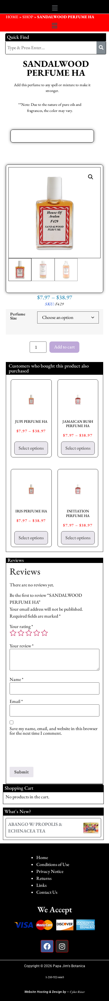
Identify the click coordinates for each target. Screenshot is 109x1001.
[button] (55, 8)
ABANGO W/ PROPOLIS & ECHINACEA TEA (35, 827)
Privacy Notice (49, 871)
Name (17, 679)
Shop (27, 16)
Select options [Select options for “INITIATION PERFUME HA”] (77, 538)
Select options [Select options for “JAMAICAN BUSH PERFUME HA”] (77, 448)
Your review (22, 646)
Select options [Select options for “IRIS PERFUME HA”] (31, 538)
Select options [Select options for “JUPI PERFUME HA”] (31, 448)
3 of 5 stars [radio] (28, 632)
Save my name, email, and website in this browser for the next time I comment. (54, 731)
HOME (12, 16)
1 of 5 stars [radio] (13, 632)
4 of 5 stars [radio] (36, 632)
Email (16, 701)
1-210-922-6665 (54, 977)
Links (41, 885)
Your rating (21, 626)
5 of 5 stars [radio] (44, 632)
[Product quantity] (38, 347)
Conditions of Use (52, 864)
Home (42, 857)
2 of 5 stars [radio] (20, 632)
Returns (43, 878)
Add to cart (64, 347)
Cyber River (77, 992)
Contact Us (46, 892)
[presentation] (54, 752)
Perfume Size (17, 316)
